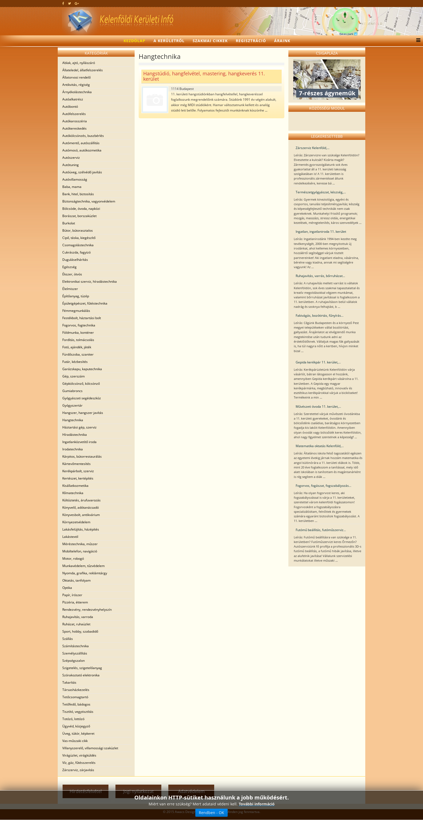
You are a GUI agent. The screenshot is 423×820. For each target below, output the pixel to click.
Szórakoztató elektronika (81, 675)
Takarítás (69, 682)
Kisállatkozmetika (75, 485)
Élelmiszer (70, 288)
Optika (67, 587)
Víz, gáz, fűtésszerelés (78, 762)
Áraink (282, 40)
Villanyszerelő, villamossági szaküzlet (90, 748)
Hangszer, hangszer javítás (82, 412)
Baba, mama (71, 186)
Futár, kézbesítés (75, 361)
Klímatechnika (72, 493)
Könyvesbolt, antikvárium (81, 514)
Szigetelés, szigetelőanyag (82, 668)
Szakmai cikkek (210, 40)
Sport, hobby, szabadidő (80, 631)
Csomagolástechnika (78, 245)
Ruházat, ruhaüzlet (76, 624)
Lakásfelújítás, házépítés (80, 529)
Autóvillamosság (74, 179)
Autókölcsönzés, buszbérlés (83, 135)
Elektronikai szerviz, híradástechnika (89, 281)
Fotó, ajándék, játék (76, 347)
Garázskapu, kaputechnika (82, 369)
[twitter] (69, 3)
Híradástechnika (74, 434)
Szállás (67, 638)
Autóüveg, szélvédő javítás (82, 172)
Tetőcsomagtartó (75, 697)
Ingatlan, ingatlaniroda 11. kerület (321, 231)
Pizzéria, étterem (75, 602)
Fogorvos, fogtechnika (78, 325)
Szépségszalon (73, 660)
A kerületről (169, 40)
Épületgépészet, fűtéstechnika (84, 303)
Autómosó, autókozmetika (81, 150)
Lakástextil (70, 536)
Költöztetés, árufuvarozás (81, 500)
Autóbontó (70, 106)
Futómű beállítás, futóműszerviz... (321, 530)
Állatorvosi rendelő (76, 77)
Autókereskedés (74, 128)
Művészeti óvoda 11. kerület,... (318, 406)
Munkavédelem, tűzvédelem (83, 565)
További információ (257, 803)
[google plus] (77, 3)
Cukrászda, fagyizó (76, 252)
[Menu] (417, 41)
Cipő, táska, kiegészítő (78, 237)
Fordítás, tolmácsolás (78, 340)
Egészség (69, 267)
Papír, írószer (72, 595)
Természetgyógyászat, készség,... (321, 192)
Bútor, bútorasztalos (77, 230)
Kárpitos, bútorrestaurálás (82, 456)
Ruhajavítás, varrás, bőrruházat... (320, 276)
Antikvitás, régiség (76, 84)
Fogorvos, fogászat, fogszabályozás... (323, 485)
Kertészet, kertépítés (77, 478)
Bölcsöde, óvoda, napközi (81, 208)
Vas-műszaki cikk (75, 740)
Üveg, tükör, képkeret (78, 733)
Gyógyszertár (72, 405)
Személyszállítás (74, 653)
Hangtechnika (72, 420)
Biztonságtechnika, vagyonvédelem (88, 201)
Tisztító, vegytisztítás (77, 711)
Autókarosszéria (74, 121)
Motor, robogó (73, 558)
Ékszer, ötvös (72, 274)
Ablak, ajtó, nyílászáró (78, 62)
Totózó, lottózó (73, 719)
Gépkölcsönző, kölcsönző (81, 383)
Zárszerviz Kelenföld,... (312, 148)
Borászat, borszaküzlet (79, 216)
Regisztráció (251, 40)
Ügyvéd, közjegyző (76, 726)
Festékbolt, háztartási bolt (81, 318)
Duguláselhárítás (75, 259)
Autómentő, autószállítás (81, 143)
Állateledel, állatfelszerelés (82, 70)
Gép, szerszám (73, 376)
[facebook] (63, 3)
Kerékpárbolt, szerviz (78, 471)
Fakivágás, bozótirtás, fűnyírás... (319, 315)
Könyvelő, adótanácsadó (80, 507)
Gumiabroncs (72, 391)
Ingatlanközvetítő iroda (79, 442)
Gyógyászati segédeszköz (81, 398)
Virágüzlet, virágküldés (79, 755)
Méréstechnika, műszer (80, 544)
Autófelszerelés (74, 114)
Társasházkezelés (75, 689)
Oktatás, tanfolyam (76, 580)
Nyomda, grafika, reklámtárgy (84, 573)
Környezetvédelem (76, 522)
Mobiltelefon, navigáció (79, 551)
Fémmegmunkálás (76, 310)
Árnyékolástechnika (77, 92)
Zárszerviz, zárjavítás (78, 770)
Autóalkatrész (72, 99)
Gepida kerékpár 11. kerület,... (318, 362)
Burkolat (68, 223)
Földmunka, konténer (78, 332)
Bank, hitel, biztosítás (78, 194)
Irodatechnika (72, 449)
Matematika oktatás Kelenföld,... (320, 446)
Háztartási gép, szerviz (79, 427)
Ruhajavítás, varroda (77, 617)
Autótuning (70, 165)
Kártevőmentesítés (76, 463)
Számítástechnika (75, 646)
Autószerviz (71, 157)
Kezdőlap (134, 40)
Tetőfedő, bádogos (76, 704)
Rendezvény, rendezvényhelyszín (87, 609)
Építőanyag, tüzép (75, 296)
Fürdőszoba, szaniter (78, 354)
